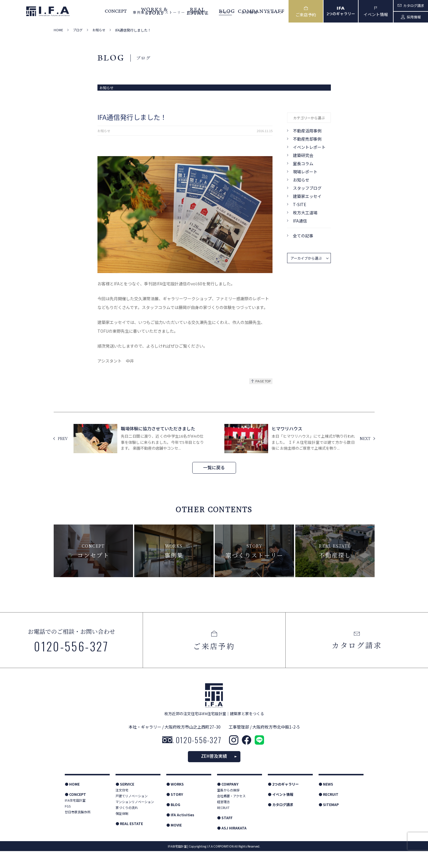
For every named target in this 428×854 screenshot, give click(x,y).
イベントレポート (309, 147)
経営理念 (223, 804)
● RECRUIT (328, 797)
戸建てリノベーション (132, 798)
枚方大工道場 (305, 212)
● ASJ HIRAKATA (232, 830)
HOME (58, 30)
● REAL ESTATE (129, 826)
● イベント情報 (280, 797)
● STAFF (225, 820)
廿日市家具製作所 (77, 814)
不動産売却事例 (307, 139)
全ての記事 (303, 236)
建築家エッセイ (307, 196)
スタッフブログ (307, 188)
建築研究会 (303, 155)
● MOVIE (174, 827)
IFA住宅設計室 (75, 803)
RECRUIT (223, 810)
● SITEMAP (329, 807)
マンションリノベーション (135, 804)
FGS (68, 809)
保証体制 (122, 816)
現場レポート (305, 172)
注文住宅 (122, 793)
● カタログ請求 (280, 807)
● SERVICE (125, 786)
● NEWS (326, 786)
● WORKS (175, 786)
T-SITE (299, 204)
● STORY (174, 797)
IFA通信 (300, 221)
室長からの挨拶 (228, 793)
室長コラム (303, 163)
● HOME (72, 786)
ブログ (78, 30)
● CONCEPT (75, 797)
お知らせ (98, 30)
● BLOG (173, 807)
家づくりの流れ (127, 810)
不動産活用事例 (307, 131)
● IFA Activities (180, 817)
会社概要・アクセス (231, 798)
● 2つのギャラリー (283, 786)
